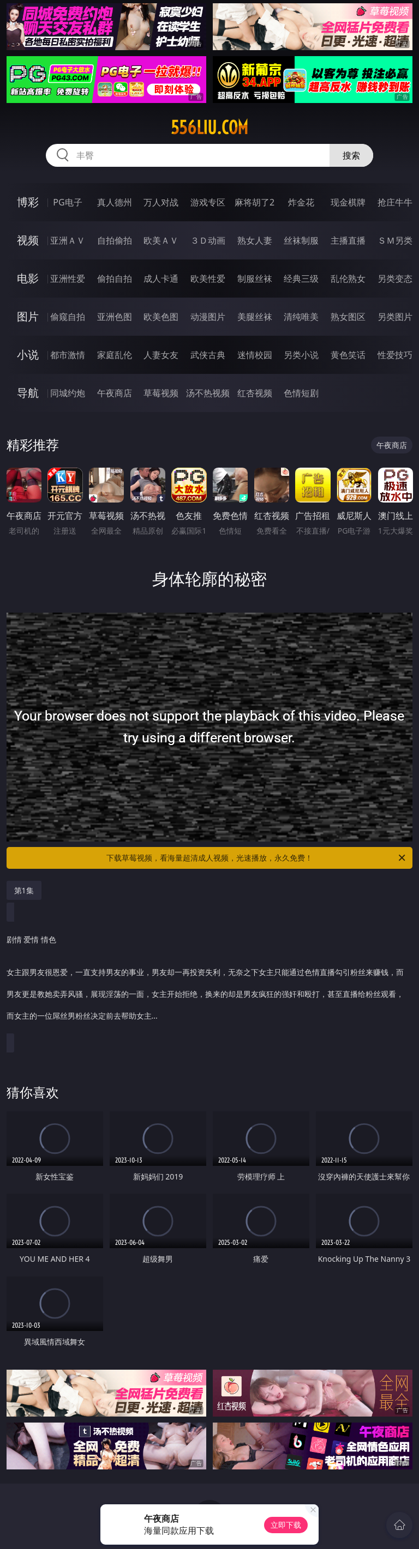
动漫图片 (207, 317)
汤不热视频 (208, 393)
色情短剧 (301, 393)
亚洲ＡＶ (67, 240)
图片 (28, 316)
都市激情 (67, 355)
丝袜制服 (301, 240)
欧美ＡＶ (160, 240)
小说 (28, 354)
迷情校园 (254, 355)
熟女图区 (348, 317)
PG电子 (67, 202)
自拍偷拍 (114, 240)
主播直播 (348, 240)
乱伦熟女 (348, 279)
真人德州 (114, 202)
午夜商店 (114, 393)
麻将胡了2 (254, 202)
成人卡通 (160, 279)
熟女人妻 (254, 240)
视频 (28, 240)
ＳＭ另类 (395, 240)
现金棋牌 (348, 202)
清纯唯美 (301, 317)
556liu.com (209, 127)
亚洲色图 (114, 317)
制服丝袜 (254, 279)
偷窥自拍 (67, 317)
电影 (28, 278)
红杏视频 (254, 393)
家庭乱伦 (114, 355)
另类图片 (395, 317)
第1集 (24, 890)
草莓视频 (160, 393)
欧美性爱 (207, 279)
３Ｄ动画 (207, 240)
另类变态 (395, 279)
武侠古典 (207, 355)
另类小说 (301, 355)
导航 (28, 392)
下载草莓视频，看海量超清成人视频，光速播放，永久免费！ (256, 857)
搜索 (351, 155)
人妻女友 (160, 355)
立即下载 (286, 1525)
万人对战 (160, 202)
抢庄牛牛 (395, 202)
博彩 (28, 202)
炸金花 (301, 202)
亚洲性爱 (67, 279)
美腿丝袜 (254, 317)
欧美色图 (160, 317)
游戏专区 (207, 202)
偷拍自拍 (114, 279)
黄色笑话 (348, 355)
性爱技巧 (395, 355)
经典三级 (301, 279)
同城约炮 (67, 393)
